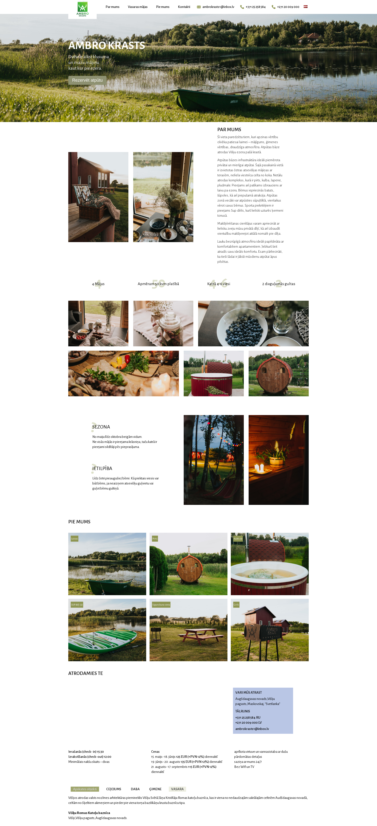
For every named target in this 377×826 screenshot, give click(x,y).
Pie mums (163, 7)
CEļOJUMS (113, 789)
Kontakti (184, 7)
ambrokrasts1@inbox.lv (215, 7)
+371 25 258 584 (253, 7)
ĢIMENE (155, 789)
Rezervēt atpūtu (87, 80)
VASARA (177, 789)
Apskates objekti (85, 789)
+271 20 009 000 (285, 7)
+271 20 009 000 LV (248, 722)
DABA (135, 789)
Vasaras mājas (138, 7)
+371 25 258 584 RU (247, 717)
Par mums (112, 7)
